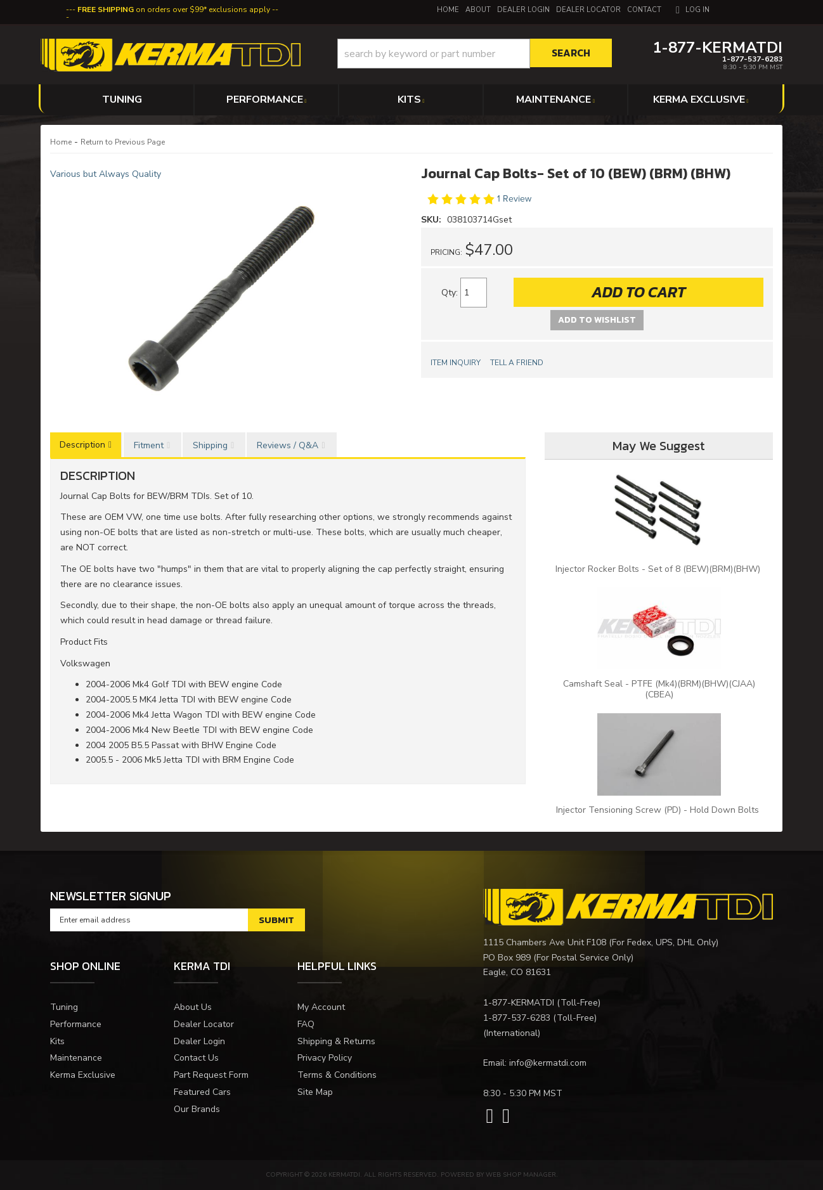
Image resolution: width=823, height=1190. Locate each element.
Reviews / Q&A (287, 445)
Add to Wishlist (597, 320)
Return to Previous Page (123, 142)
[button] (474, 53)
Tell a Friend (516, 363)
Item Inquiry (456, 363)
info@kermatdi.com (547, 1063)
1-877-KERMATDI (518, 1003)
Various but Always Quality (105, 174)
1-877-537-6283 (516, 1018)
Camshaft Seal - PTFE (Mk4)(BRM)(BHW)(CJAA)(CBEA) (659, 689)
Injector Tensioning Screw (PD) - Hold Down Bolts (658, 810)
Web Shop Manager (521, 1174)
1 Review (514, 198)
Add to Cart (638, 292)
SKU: (432, 220)
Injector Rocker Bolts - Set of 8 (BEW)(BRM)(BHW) (659, 569)
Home (61, 142)
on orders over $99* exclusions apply (173, 9)
